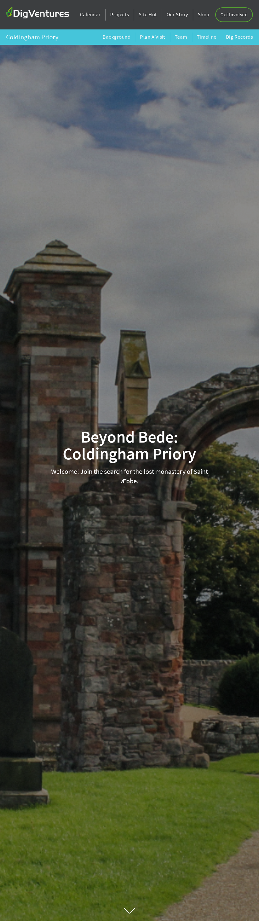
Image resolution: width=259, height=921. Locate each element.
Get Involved (234, 14)
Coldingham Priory (32, 37)
